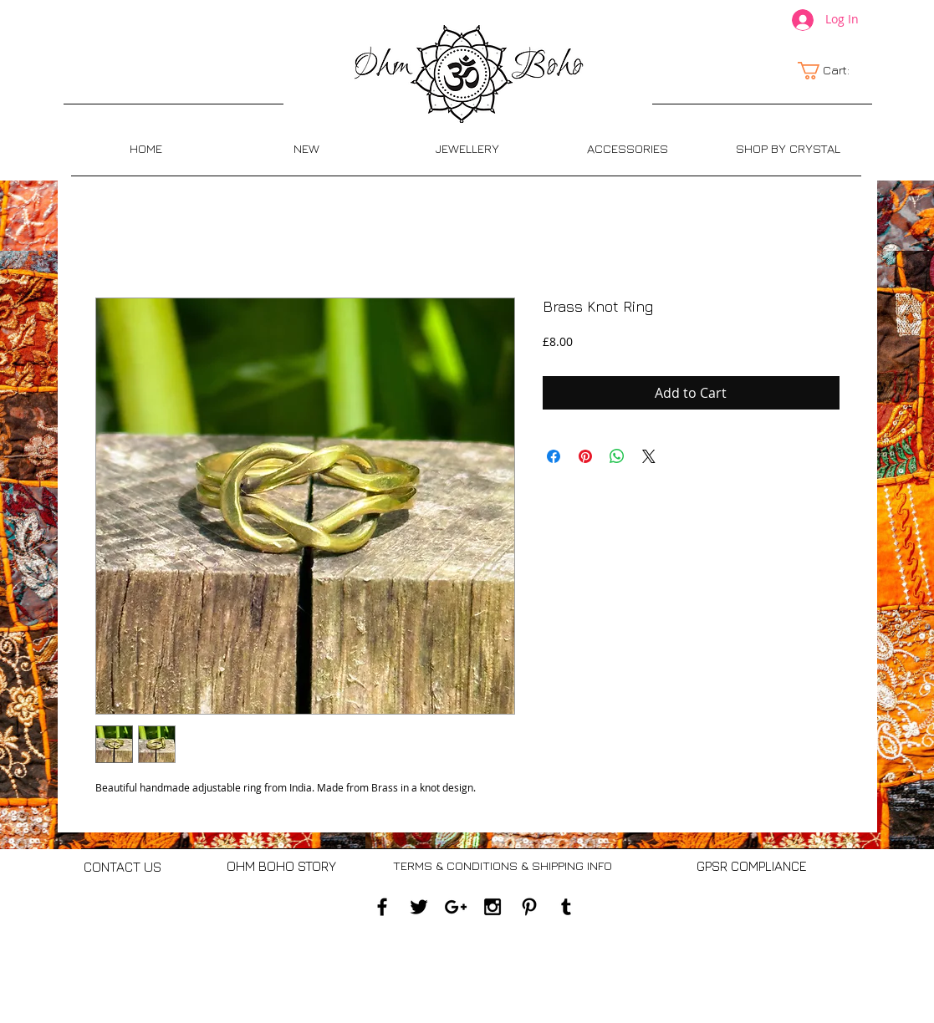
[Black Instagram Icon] (492, 907)
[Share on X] (649, 456)
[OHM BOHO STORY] (281, 866)
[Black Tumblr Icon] (566, 907)
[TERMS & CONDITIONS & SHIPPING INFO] (503, 866)
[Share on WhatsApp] (617, 456)
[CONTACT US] (122, 867)
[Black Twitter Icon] (419, 907)
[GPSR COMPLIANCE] (752, 866)
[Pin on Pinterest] (585, 456)
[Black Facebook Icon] (382, 907)
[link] (833, 70)
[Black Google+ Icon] (455, 907)
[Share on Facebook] (554, 456)
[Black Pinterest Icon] (529, 907)
